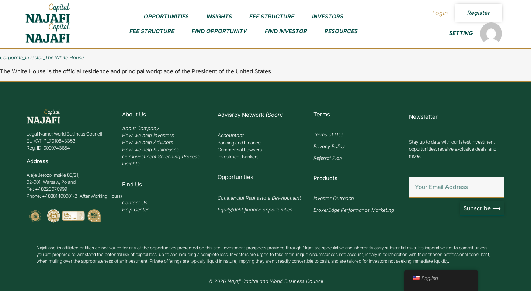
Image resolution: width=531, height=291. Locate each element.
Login (440, 13)
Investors (327, 16)
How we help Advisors (147, 142)
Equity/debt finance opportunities (255, 210)
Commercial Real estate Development (259, 198)
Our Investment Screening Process (161, 156)
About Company (140, 128)
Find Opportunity (219, 31)
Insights (219, 16)
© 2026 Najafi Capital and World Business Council (265, 281)
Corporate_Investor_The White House (42, 57)
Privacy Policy (329, 146)
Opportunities (166, 16)
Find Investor (286, 31)
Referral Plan (327, 158)
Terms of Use (328, 134)
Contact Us (135, 203)
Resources (341, 31)
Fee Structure (271, 16)
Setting (461, 33)
